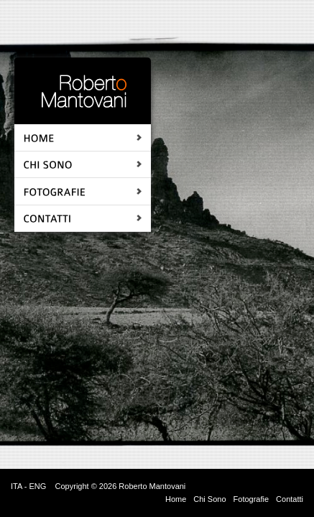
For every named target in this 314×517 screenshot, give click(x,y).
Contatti (289, 499)
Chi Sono (209, 499)
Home (175, 499)
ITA (16, 486)
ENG (37, 486)
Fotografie (251, 499)
